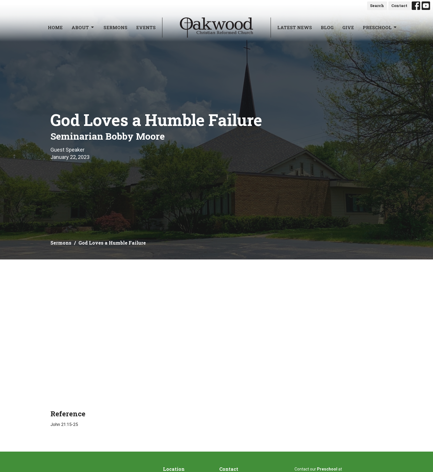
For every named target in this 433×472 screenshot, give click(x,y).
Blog (327, 27)
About (83, 27)
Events (146, 27)
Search (377, 5)
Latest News (294, 27)
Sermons (115, 27)
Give (348, 27)
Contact (399, 5)
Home (55, 27)
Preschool (380, 27)
